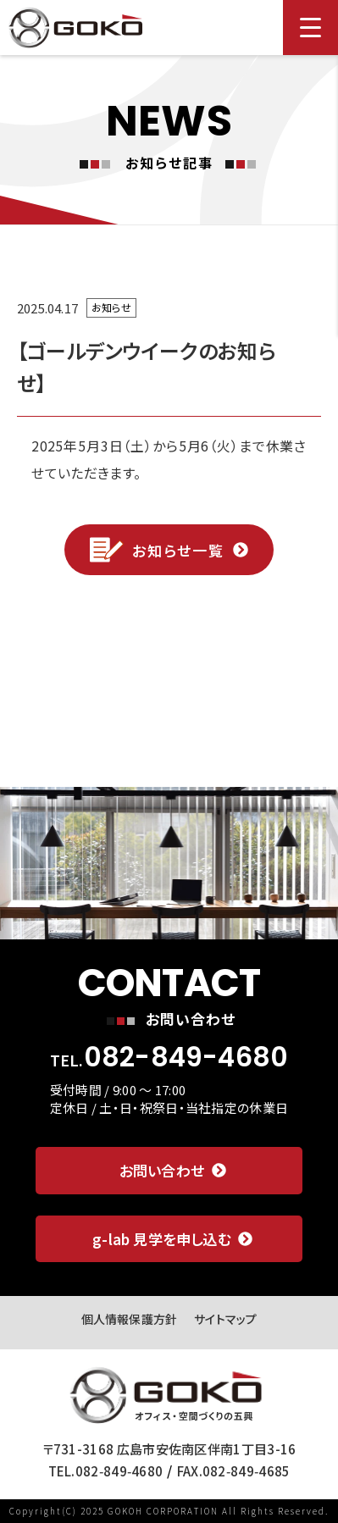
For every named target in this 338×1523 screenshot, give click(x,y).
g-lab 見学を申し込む (172, 1238)
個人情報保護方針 (129, 1318)
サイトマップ (225, 1318)
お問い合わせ (172, 1170)
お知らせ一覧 (169, 550)
